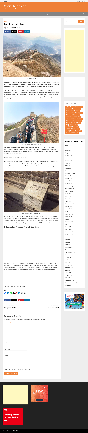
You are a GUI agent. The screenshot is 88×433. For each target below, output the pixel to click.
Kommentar (7, 322)
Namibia (67, 229)
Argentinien (68, 148)
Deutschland (68, 173)
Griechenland (68, 186)
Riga (67, 124)
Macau (67, 224)
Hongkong (73, 114)
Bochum (72, 106)
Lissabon (67, 118)
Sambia (67, 250)
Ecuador (67, 176)
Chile (66, 163)
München (67, 120)
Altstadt (67, 106)
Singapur (68, 128)
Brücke (72, 108)
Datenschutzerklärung (36, 14)
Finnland (67, 181)
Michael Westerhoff (12, 27)
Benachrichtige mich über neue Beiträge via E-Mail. (17, 369)
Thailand (67, 275)
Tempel (71, 130)
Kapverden (68, 209)
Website (6, 355)
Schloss (76, 124)
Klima (20, 14)
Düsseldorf (68, 112)
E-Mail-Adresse (8, 349)
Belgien (67, 153)
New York (72, 120)
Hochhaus (68, 114)
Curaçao (67, 168)
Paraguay (67, 239)
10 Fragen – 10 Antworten (10, 14)
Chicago (67, 110)
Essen (73, 112)
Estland (67, 178)
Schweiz (67, 257)
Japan (66, 201)
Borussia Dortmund (78, 106)
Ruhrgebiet (71, 124)
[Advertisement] (74, 51)
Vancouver (68, 132)
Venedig (73, 132)
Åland (66, 145)
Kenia (66, 211)
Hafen (81, 112)
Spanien (67, 265)
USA (66, 278)
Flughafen (77, 112)
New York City (78, 120)
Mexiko (67, 227)
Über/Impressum (49, 14)
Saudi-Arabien (68, 252)
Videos (26, 14)
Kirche (79, 116)
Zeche (77, 132)
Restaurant (78, 122)
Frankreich (68, 183)
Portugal (73, 122)
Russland (67, 247)
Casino (78, 108)
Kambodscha (68, 116)
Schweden (68, 255)
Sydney (67, 130)
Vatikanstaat (68, 280)
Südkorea (67, 270)
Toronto (79, 130)
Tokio (75, 130)
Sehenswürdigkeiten (70, 126)
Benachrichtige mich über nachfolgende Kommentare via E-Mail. (20, 364)
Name (6, 342)
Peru (66, 242)
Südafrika (67, 267)
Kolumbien (68, 214)
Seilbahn (76, 126)
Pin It (21, 31)
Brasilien (67, 108)
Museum (81, 118)
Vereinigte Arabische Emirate (72, 283)
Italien (67, 199)
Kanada (67, 206)
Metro (77, 118)
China (5, 21)
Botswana (68, 158)
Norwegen (68, 122)
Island (78, 114)
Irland (66, 193)
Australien (68, 150)
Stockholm (73, 128)
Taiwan (67, 272)
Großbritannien (69, 188)
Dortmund (73, 110)
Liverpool (72, 118)
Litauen (67, 219)
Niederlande (68, 232)
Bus (75, 108)
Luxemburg (68, 221)
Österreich (68, 237)
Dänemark (68, 171)
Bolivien (67, 155)
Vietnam (67, 285)
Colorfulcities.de (14, 6)
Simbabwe (68, 260)
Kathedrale (75, 116)
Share (7, 31)
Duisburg (77, 110)
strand (78, 128)
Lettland (67, 216)
